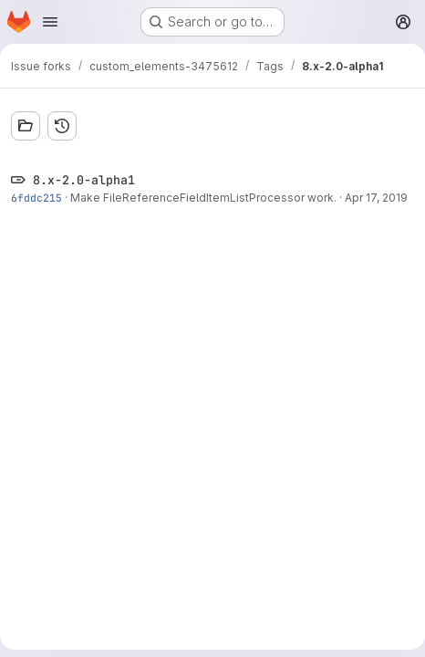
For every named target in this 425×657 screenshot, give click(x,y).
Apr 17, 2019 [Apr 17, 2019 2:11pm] (376, 197)
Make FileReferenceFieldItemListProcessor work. (203, 197)
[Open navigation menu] (50, 21)
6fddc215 (36, 197)
